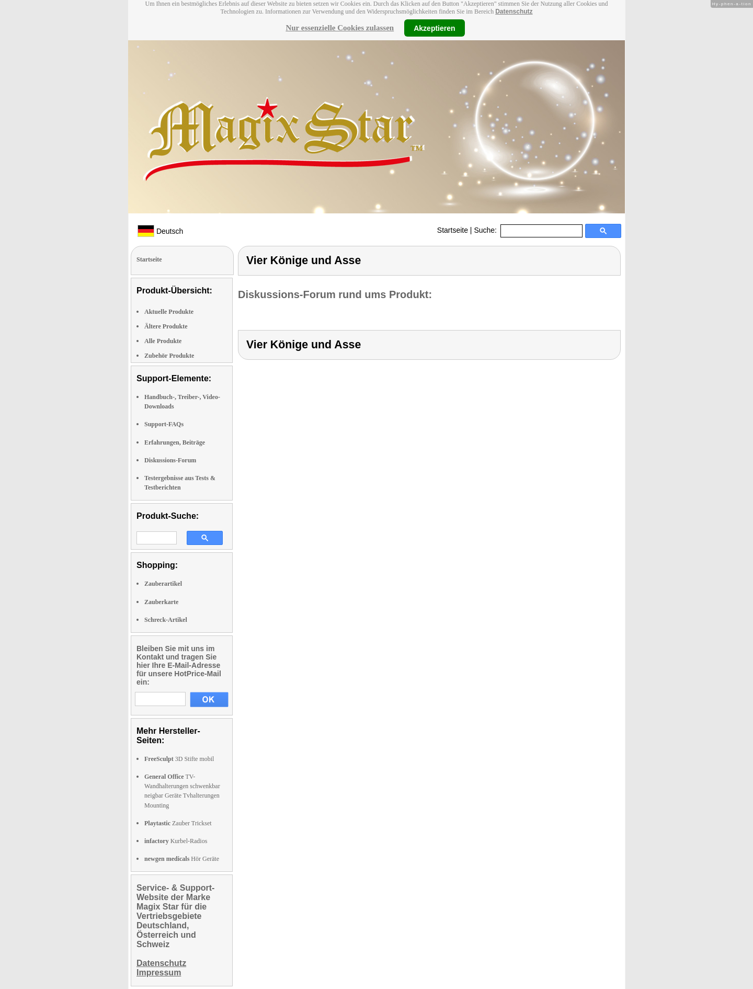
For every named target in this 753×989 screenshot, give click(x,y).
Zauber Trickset (178, 823)
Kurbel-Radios (175, 841)
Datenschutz (513, 11)
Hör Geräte (181, 858)
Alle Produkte (162, 341)
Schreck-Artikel (165, 619)
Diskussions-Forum (170, 460)
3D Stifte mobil (179, 759)
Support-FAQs (164, 424)
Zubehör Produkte (169, 355)
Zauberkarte (161, 602)
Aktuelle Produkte (168, 311)
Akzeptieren (434, 28)
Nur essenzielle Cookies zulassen (340, 28)
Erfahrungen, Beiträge (174, 442)
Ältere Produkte (166, 326)
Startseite (452, 230)
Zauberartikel (163, 583)
